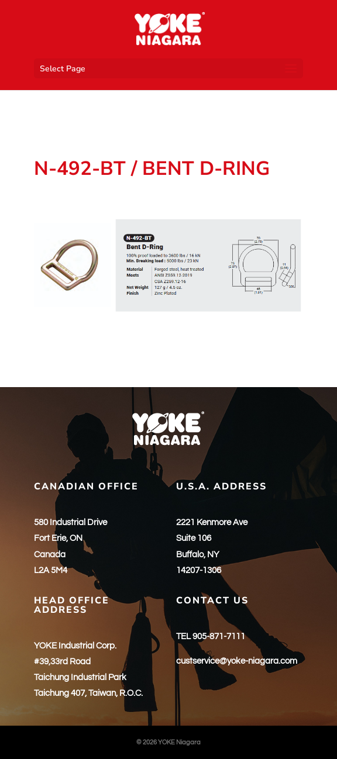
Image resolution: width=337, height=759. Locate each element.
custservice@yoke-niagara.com (236, 661)
